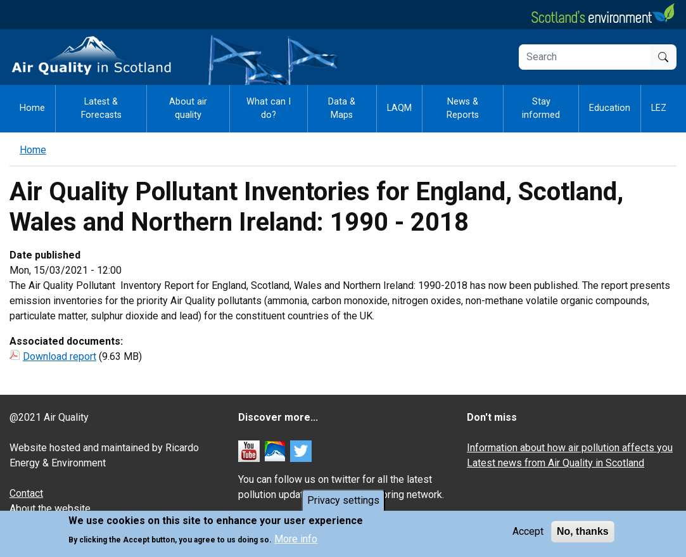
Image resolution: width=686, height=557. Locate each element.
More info (295, 540)
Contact (26, 493)
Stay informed (541, 108)
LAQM (399, 108)
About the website (50, 509)
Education (609, 108)
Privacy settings (343, 502)
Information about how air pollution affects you (570, 448)
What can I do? (268, 108)
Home (32, 108)
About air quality (188, 108)
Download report (59, 356)
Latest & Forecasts (101, 108)
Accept (527, 533)
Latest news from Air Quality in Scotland (555, 463)
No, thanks (583, 533)
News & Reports (463, 108)
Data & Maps (341, 108)
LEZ (658, 108)
